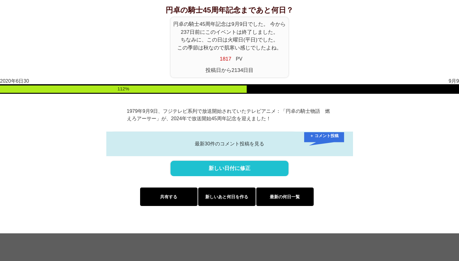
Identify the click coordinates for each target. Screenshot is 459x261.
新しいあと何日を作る (226, 196)
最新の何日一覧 (285, 196)
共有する (168, 196)
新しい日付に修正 (229, 168)
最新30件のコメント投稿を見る (229, 143)
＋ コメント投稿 (324, 135)
